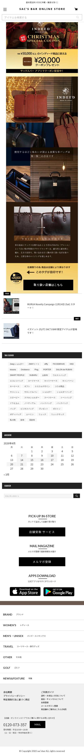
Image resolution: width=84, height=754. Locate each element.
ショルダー (47, 392)
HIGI (72, 364)
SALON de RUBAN (64, 370)
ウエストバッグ (59, 375)
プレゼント (43, 409)
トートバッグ (66, 397)
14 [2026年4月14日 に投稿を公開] (21, 460)
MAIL (37, 724)
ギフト (27, 386)
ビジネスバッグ (27, 409)
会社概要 (7, 692)
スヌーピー (14, 397)
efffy (46, 364)
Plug (36, 370)
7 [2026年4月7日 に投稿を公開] (21, 455)
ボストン (56, 409)
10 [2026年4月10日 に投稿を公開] (52, 455)
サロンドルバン (30, 392)
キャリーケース (50, 381)
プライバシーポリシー (14, 695)
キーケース (14, 386)
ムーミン (30, 414)
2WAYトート (34, 364)
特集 (17, 678)
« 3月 (6, 474)
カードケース (33, 381)
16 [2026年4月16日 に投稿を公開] (42, 460)
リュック (42, 414)
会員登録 (44, 702)
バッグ (13, 409)
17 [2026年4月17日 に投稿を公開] (52, 460)
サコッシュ (14, 392)
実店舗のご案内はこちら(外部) (54, 709)
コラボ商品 (59, 386)
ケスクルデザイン (42, 386)
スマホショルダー (31, 397)
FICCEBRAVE (59, 364)
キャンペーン (68, 381)
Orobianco (25, 370)
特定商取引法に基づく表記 (16, 699)
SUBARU (33, 375)
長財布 (32, 420)
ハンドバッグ (46, 403)
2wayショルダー (17, 364)
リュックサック (57, 414)
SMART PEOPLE (17, 375)
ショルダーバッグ (64, 392)
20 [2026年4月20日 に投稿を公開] (11, 464)
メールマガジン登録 (49, 705)
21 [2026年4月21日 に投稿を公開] (21, 464)
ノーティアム (30, 403)
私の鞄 (13, 420)
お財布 (45, 375)
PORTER (47, 370)
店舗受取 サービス (42, 532)
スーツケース (49, 397)
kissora (13, 370)
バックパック (62, 403)
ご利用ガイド (47, 692)
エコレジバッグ (16, 381)
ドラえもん (14, 403)
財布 (22, 420)
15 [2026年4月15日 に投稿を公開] (32, 460)
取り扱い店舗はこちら (48, 284)
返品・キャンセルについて (52, 699)
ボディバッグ (15, 414)
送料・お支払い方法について (53, 695)
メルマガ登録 (42, 561)
